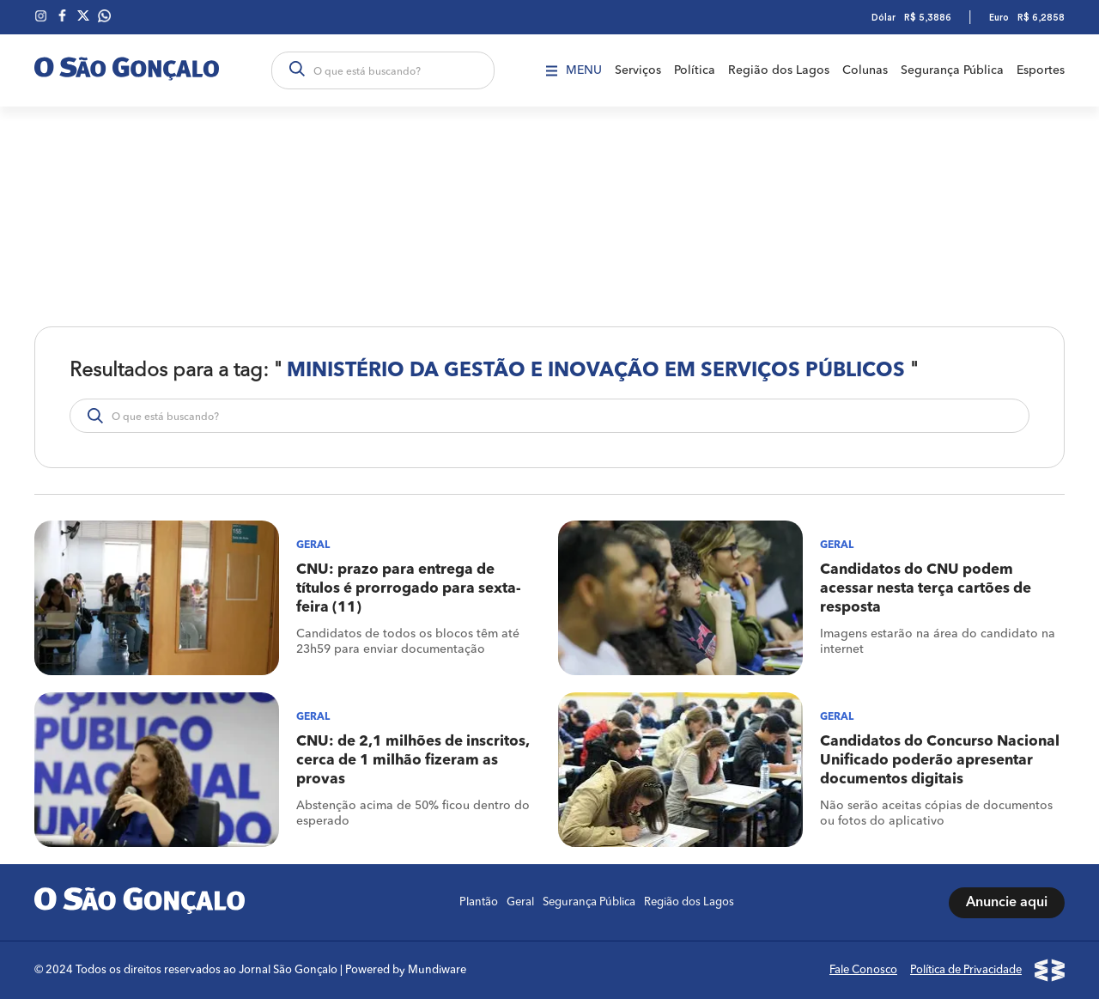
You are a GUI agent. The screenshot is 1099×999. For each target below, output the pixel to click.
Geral (520, 902)
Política (694, 70)
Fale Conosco (863, 970)
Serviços (638, 70)
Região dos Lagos (778, 70)
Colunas (865, 70)
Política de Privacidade (966, 970)
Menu (574, 70)
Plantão (478, 902)
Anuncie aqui (1006, 903)
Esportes (1041, 70)
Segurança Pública (952, 70)
